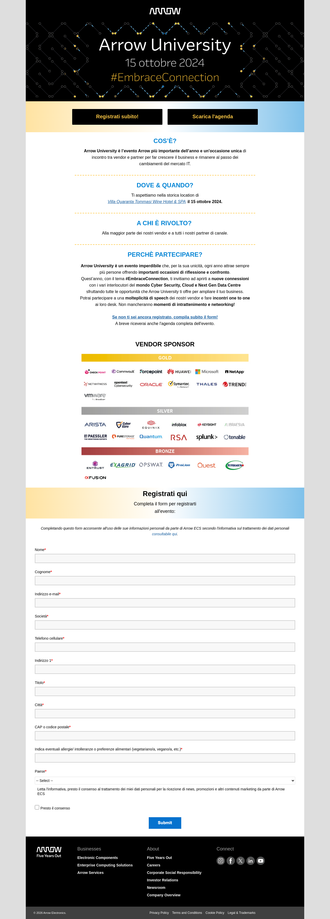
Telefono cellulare (49, 638)
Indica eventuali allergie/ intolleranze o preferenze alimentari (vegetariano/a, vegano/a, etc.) (108, 749)
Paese (40, 771)
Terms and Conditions (187, 913)
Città (39, 705)
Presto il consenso (55, 808)
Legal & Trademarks (241, 913)
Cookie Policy (214, 913)
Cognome (43, 572)
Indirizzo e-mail (48, 594)
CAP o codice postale (53, 727)
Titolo (40, 683)
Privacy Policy (159, 913)
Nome (40, 550)
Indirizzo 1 (44, 660)
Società (41, 616)
